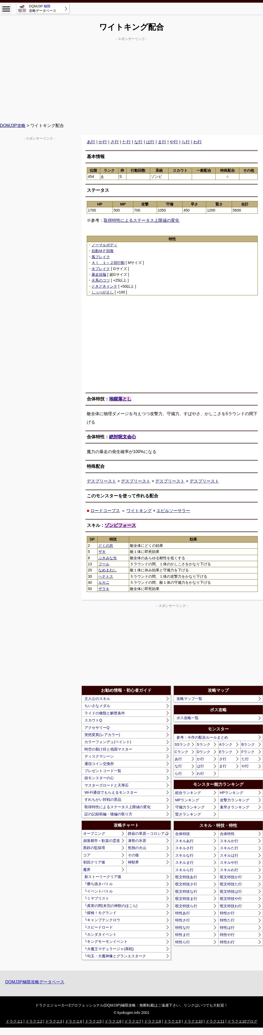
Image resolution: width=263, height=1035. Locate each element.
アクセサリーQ (96, 727)
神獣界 (133, 862)
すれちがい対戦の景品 (102, 799)
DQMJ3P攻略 (13, 125)
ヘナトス (105, 576)
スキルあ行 (184, 841)
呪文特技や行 (231, 898)
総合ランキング (188, 793)
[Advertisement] (131, 79)
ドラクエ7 (132, 1021)
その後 (133, 855)
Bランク (248, 744)
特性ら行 (182, 942)
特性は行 (227, 927)
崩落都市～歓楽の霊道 (101, 840)
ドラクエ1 (14, 1021)
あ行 (91, 142)
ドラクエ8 (152, 1021)
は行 (150, 142)
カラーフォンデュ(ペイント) (107, 742)
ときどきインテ (104, 286)
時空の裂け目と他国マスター (108, 749)
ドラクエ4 (73, 1021)
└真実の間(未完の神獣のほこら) (110, 906)
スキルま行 (184, 862)
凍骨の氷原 (137, 840)
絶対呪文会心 (122, 436)
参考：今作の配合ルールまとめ (202, 737)
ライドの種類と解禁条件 (104, 713)
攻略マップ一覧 (189, 698)
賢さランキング (188, 814)
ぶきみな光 (107, 558)
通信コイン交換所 (99, 764)
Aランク (225, 744)
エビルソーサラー (173, 510)
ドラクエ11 (215, 1021)
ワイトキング (139, 510)
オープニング (94, 833)
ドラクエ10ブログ (242, 1021)
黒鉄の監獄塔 (94, 848)
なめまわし (107, 570)
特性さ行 (182, 920)
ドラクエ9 (172, 1021)
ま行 (162, 142)
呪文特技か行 (231, 877)
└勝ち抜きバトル (98, 884)
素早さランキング (234, 807)
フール (103, 564)
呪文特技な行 (186, 891)
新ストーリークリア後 (102, 877)
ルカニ (103, 582)
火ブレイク (101, 269)
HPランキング (231, 793)
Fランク (248, 752)
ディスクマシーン (99, 756)
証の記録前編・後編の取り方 (108, 814)
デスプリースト (101, 481)
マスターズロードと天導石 (106, 785)
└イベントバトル (98, 891)
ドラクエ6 (113, 1021)
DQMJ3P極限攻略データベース (34, 982)
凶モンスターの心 (99, 778)
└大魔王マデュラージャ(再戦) (109, 949)
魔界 (86, 869)
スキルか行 (229, 841)
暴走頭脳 (99, 274)
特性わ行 (227, 942)
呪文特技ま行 (186, 898)
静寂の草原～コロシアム (148, 833)
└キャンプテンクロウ (102, 920)
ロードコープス (105, 510)
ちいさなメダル (97, 706)
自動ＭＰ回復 (103, 251)
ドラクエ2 (34, 1021)
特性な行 (182, 927)
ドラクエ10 (193, 1021)
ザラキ (103, 589)
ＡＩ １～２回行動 (108, 263)
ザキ (102, 552)
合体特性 (227, 834)
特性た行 (227, 920)
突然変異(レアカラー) (102, 735)
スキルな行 (184, 855)
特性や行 (227, 935)
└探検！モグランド (100, 913)
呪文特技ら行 (186, 906)
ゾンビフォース (120, 525)
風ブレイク (101, 257)
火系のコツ (101, 280)
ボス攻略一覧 (187, 718)
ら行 (185, 142)
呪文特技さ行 (186, 884)
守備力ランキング (190, 807)
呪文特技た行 (231, 884)
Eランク (225, 752)
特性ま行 (182, 935)
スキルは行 (229, 855)
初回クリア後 (94, 862)
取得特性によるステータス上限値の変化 (141, 220)
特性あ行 (182, 913)
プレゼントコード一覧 (102, 771)
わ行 (197, 142)
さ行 (114, 142)
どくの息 (105, 545)
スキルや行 (229, 862)
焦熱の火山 (137, 848)
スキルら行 (184, 870)
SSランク (183, 744)
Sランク (203, 744)
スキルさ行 (184, 848)
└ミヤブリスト (96, 898)
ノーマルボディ (104, 245)
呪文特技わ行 (231, 906)
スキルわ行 (229, 870)
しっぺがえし (103, 292)
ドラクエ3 (53, 1021)
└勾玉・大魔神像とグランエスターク (115, 956)
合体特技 (182, 834)
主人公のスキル (97, 698)
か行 (103, 142)
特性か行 (227, 913)
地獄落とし (120, 398)
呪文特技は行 (231, 891)
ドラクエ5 (93, 1021)
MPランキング (187, 800)
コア (86, 855)
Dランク (203, 752)
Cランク (181, 752)
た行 (126, 142)
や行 (174, 142)
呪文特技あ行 (186, 877)
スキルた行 (229, 848)
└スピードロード (98, 927)
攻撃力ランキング (234, 800)
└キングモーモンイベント (106, 941)
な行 (138, 142)
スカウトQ (93, 720)
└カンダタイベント (100, 934)
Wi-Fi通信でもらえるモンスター (110, 792)
